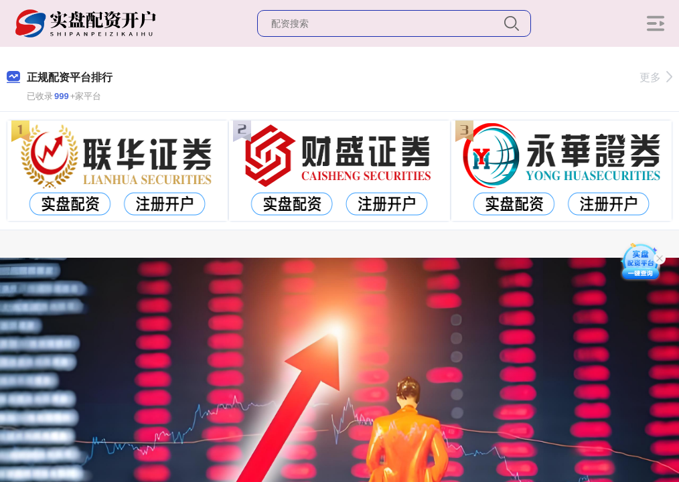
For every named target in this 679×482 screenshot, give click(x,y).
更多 (655, 77)
